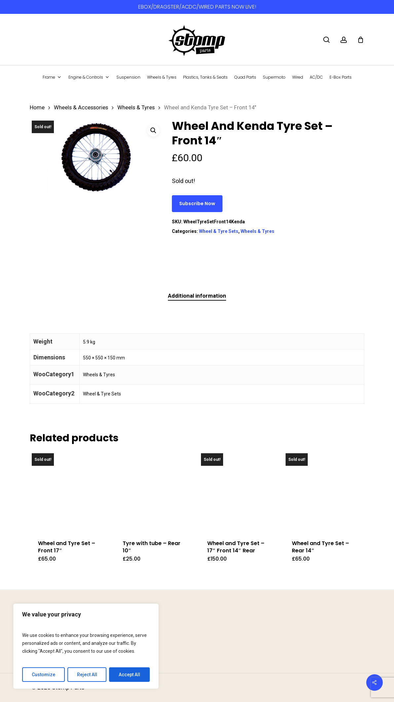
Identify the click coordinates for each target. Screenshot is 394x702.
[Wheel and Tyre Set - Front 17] (70, 491)
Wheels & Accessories (81, 107)
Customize (43, 674)
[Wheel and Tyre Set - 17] (239, 491)
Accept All (129, 674)
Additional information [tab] (197, 295)
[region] (86, 646)
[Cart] (360, 39)
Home (37, 107)
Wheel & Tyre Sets (218, 231)
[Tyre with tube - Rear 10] (154, 491)
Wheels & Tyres (136, 107)
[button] (153, 130)
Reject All (87, 674)
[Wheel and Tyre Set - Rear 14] (324, 491)
